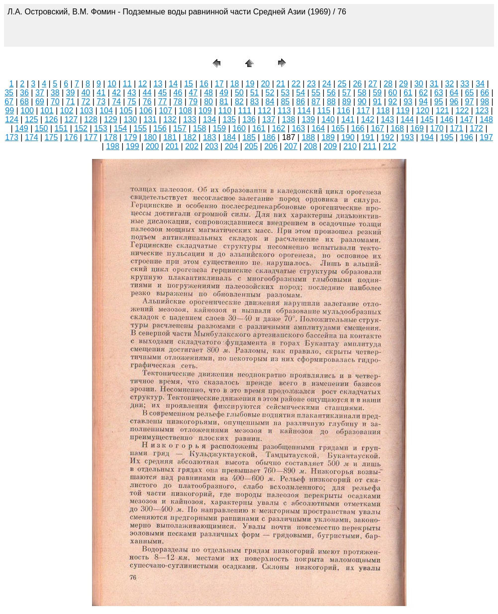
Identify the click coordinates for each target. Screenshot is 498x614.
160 (239, 128)
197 (486, 137)
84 (270, 101)
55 (315, 92)
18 (234, 83)
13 (157, 83)
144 (407, 119)
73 (101, 101)
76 (147, 101)
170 (437, 128)
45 (162, 92)
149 (21, 128)
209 (330, 146)
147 (466, 119)
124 (11, 119)
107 (165, 110)
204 (231, 146)
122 (462, 110)
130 (130, 119)
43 (131, 92)
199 (132, 146)
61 (407, 92)
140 (328, 119)
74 (116, 101)
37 (39, 92)
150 (41, 128)
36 (24, 92)
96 (454, 101)
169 (417, 128)
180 (150, 137)
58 (362, 92)
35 (8, 92)
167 (378, 128)
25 (342, 83)
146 (447, 119)
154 (120, 128)
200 (152, 146)
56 (331, 92)
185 (249, 137)
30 (418, 83)
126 (51, 119)
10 (111, 83)
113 (284, 110)
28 (388, 83)
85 (285, 101)
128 (91, 119)
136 (249, 119)
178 (110, 137)
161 (259, 128)
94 (423, 101)
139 (308, 119)
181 (170, 137)
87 (315, 101)
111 (244, 110)
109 (205, 110)
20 (265, 83)
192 (387, 137)
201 (172, 146)
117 (363, 110)
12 (142, 83)
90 (362, 101)
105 (126, 110)
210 (350, 146)
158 (199, 128)
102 (67, 110)
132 (170, 119)
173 (11, 137)
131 (150, 119)
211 (370, 146)
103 (86, 110)
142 (368, 119)
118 (383, 110)
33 (464, 83)
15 (188, 83)
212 (390, 146)
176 (71, 137)
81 (223, 101)
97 (469, 101)
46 (178, 92)
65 (469, 92)
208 (310, 146)
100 (27, 110)
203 (211, 146)
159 (219, 128)
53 (285, 92)
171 (457, 128)
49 (223, 92)
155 (140, 128)
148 (486, 119)
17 (219, 83)
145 (427, 119)
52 (270, 92)
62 (423, 92)
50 (239, 92)
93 (407, 101)
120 (422, 110)
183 (209, 137)
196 (466, 137)
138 (289, 119)
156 (160, 128)
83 (254, 101)
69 (39, 101)
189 (328, 137)
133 (190, 119)
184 (229, 137)
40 (85, 92)
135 (229, 119)
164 (318, 128)
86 (300, 101)
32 (449, 83)
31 (434, 83)
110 (225, 110)
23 (311, 83)
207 (291, 146)
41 (101, 92)
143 (387, 119)
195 (447, 137)
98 (484, 101)
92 (392, 101)
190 (348, 137)
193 (407, 137)
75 (131, 101)
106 (146, 110)
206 (271, 146)
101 (47, 110)
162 (279, 128)
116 (343, 110)
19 (250, 83)
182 (190, 137)
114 (304, 110)
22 (296, 83)
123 (482, 110)
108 (185, 110)
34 (480, 83)
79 (193, 101)
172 (476, 128)
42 (116, 92)
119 (402, 110)
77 (162, 101)
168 (397, 128)
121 (442, 110)
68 (24, 101)
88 (331, 101)
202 (192, 146)
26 (357, 83)
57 (346, 92)
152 (81, 128)
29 (403, 83)
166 (358, 128)
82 (239, 101)
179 (130, 137)
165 (338, 128)
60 (392, 92)
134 (209, 119)
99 (9, 110)
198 (112, 146)
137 (269, 119)
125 (31, 119)
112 (264, 110)
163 (298, 128)
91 (377, 101)
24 (326, 83)
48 (208, 92)
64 (454, 92)
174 (31, 137)
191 (368, 137)
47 (193, 92)
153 (100, 128)
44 (147, 92)
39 (70, 92)
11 (127, 83)
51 (254, 92)
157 (180, 128)
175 (51, 137)
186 (269, 137)
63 (438, 92)
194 (427, 137)
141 (348, 119)
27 (372, 83)
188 (308, 137)
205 (251, 146)
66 (484, 92)
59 (377, 92)
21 (280, 83)
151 (61, 128)
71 (70, 101)
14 (173, 83)
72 (85, 101)
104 (106, 110)
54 (300, 92)
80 (208, 101)
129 (110, 119)
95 (438, 101)
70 (55, 101)
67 (8, 101)
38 (55, 92)
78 (178, 101)
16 (203, 83)
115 (323, 110)
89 (346, 101)
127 (71, 119)
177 (91, 137)
